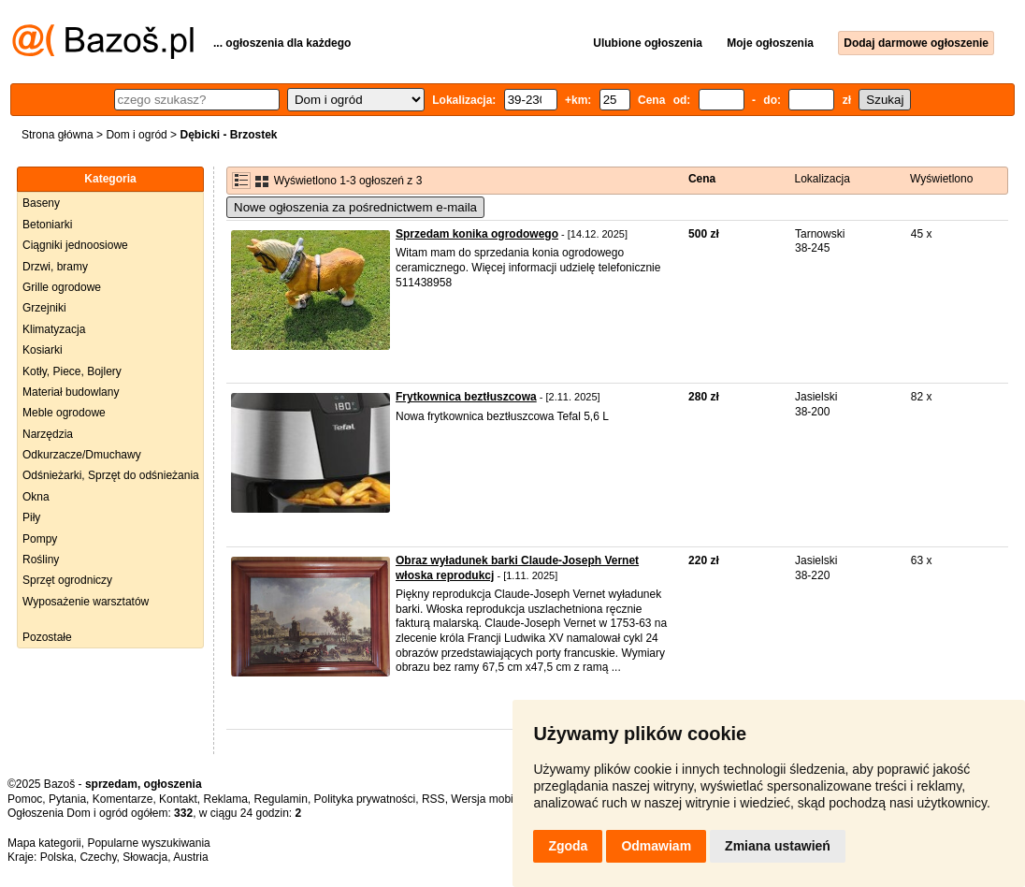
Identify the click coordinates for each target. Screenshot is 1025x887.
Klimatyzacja (53, 329)
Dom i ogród (136, 134)
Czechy (97, 857)
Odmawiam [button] (656, 845)
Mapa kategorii (44, 843)
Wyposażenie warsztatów (85, 601)
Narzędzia (47, 434)
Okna (36, 496)
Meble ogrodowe (64, 412)
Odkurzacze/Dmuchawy (81, 454)
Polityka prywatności (365, 799)
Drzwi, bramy (55, 266)
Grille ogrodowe (61, 287)
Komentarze (123, 799)
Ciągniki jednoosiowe (75, 245)
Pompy (39, 538)
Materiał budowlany (70, 392)
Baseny (41, 203)
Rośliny (40, 559)
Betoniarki (47, 224)
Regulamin (281, 799)
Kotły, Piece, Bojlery (72, 371)
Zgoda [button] (567, 845)
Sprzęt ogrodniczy (67, 580)
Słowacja (145, 857)
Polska (57, 857)
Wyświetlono (941, 178)
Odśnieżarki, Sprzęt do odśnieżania (110, 475)
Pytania (67, 799)
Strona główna (58, 134)
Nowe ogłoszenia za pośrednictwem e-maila (355, 207)
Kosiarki (42, 349)
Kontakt (178, 799)
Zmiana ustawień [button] (777, 845)
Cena (701, 178)
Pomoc (24, 799)
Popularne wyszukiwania (148, 843)
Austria (190, 857)
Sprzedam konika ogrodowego (477, 233)
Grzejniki (44, 307)
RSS (433, 799)
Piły (31, 517)
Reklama (225, 799)
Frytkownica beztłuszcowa (466, 396)
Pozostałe (47, 637)
